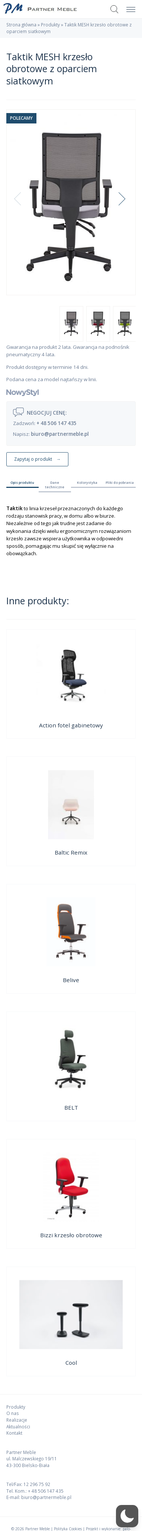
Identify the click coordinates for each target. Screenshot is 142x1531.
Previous (23, 202)
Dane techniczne (54, 484)
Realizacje (16, 1420)
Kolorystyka (87, 482)
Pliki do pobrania (120, 482)
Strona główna (21, 25)
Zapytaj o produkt (33, 459)
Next (121, 202)
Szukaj (114, 9)
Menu (129, 5)
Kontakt (14, 1433)
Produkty (50, 25)
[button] (127, 1516)
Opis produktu (22, 482)
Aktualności (18, 1426)
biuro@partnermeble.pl (60, 434)
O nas (12, 1413)
